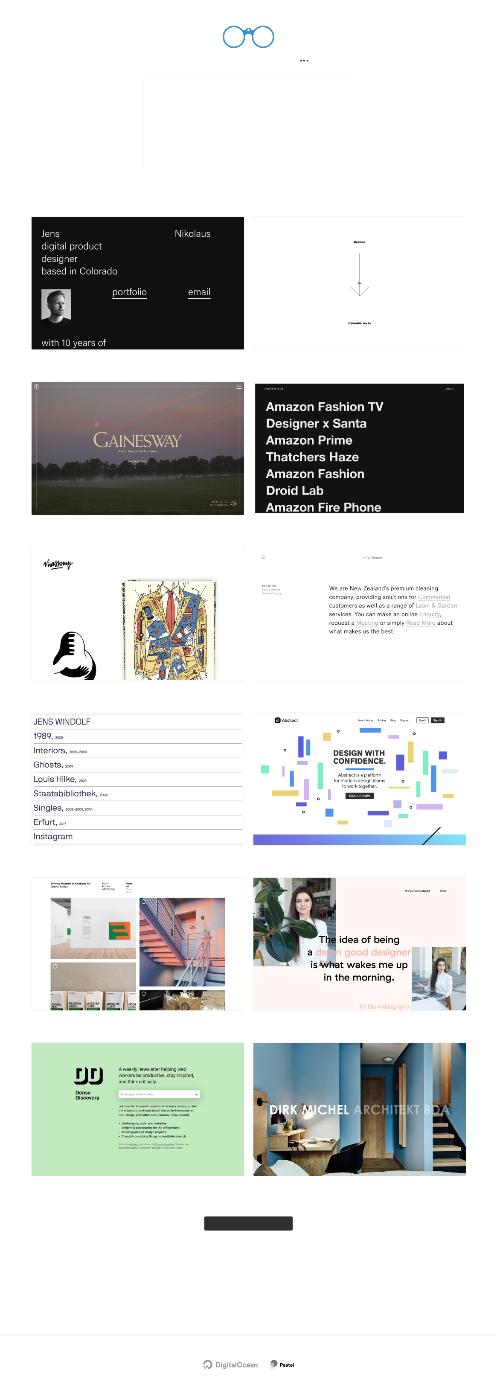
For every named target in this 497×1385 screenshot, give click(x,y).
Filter (233, 62)
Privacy (228, 1317)
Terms (253, 1317)
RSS (273, 1317)
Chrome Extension (262, 1297)
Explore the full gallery (248, 1257)
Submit (272, 62)
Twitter (224, 1297)
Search (195, 62)
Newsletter (194, 1297)
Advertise (304, 1297)
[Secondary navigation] (307, 62)
